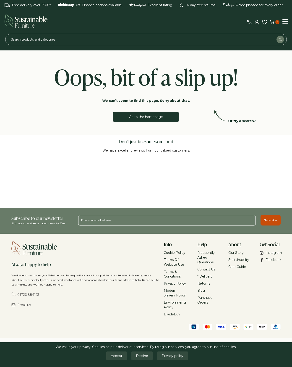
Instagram (270, 253)
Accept (116, 356)
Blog (201, 290)
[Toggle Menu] (285, 21)
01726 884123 (25, 294)
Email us (21, 305)
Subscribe (270, 220)
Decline (142, 356)
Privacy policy (172, 356)
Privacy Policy (175, 283)
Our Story (236, 253)
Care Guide (237, 267)
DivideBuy (172, 314)
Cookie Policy (174, 253)
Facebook (270, 260)
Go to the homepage (146, 117)
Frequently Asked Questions (206, 257)
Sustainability (238, 260)
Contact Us (206, 269)
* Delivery (204, 276)
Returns (203, 283)
